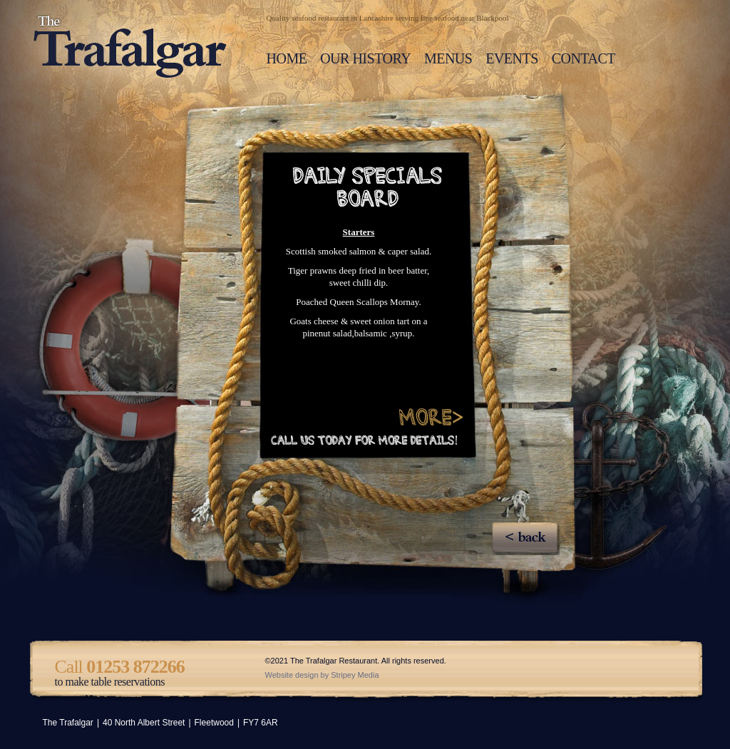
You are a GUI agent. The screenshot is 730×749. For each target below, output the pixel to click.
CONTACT (583, 58)
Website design (292, 675)
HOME (287, 58)
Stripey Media (355, 675)
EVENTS (511, 58)
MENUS (448, 58)
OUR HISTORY (365, 58)
